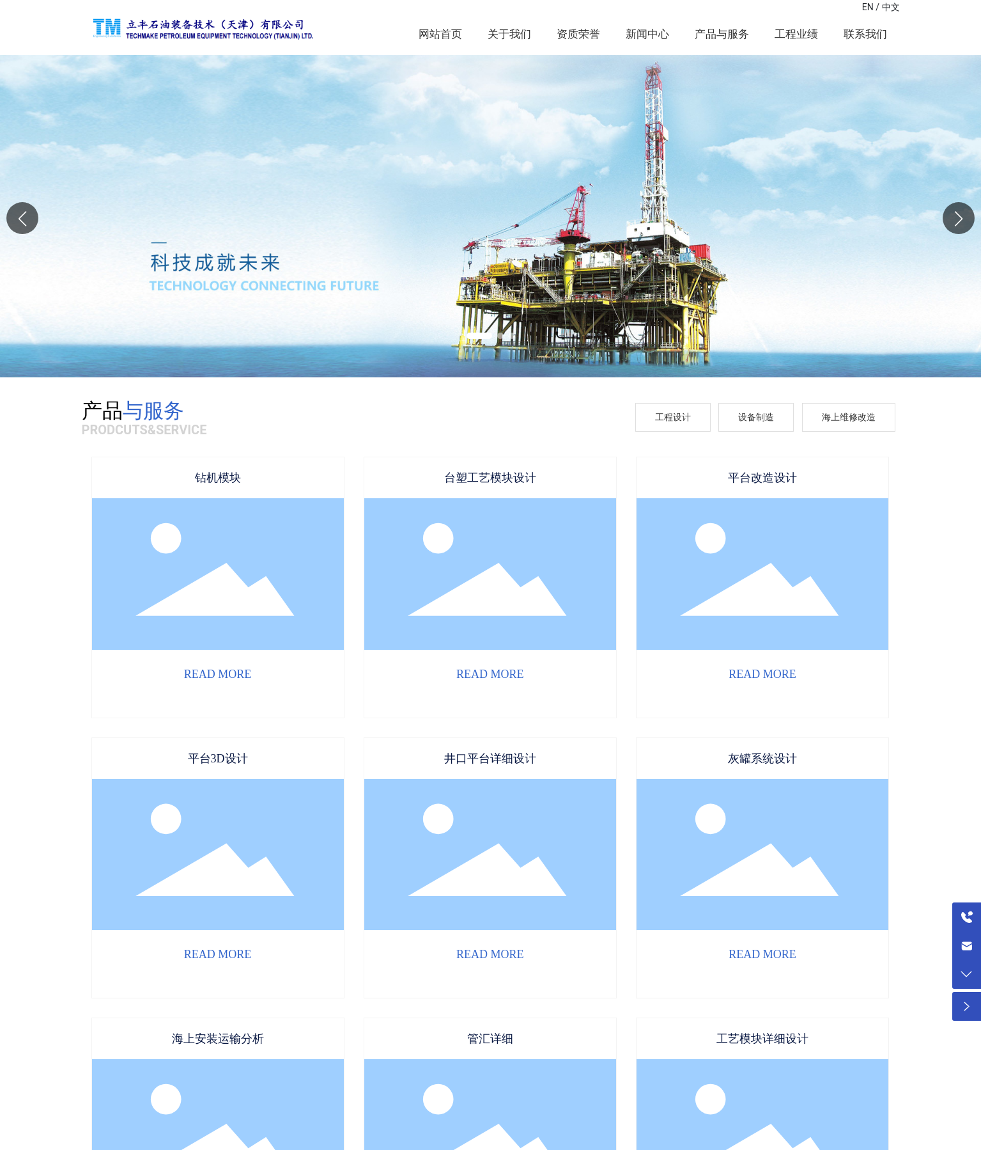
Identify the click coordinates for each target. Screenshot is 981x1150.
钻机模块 (218, 477)
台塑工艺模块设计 (490, 477)
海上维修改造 (849, 417)
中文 (891, 7)
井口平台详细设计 (490, 758)
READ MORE (218, 674)
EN (868, 7)
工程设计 (673, 417)
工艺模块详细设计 (762, 1038)
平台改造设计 (762, 477)
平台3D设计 (218, 758)
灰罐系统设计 (762, 758)
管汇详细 (490, 1038)
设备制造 (756, 417)
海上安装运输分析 (218, 1038)
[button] (959, 218)
